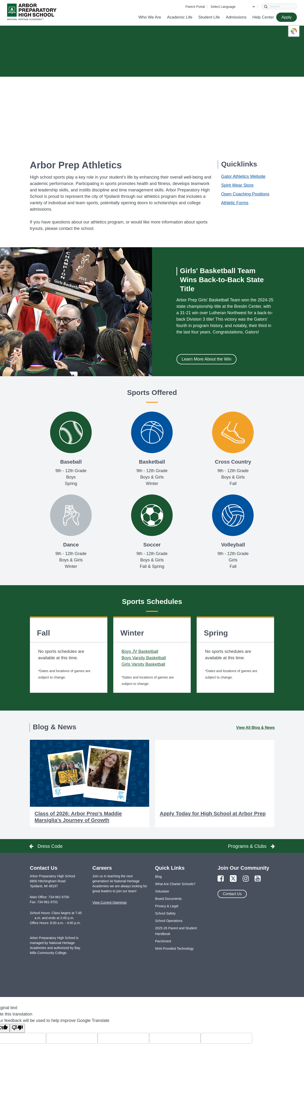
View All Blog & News (255, 728)
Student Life (209, 17)
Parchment (163, 941)
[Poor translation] (17, 1028)
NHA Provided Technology (174, 948)
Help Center (263, 17)
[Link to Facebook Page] (221, 879)
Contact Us (232, 894)
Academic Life (179, 17)
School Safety (165, 913)
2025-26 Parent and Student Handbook (176, 931)
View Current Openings (109, 902)
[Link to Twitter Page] (233, 879)
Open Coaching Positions (245, 194)
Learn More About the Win (206, 359)
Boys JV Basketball (140, 651)
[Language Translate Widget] (233, 6)
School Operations (168, 921)
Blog (158, 876)
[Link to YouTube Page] (258, 879)
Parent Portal (195, 7)
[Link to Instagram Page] (246, 879)
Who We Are (149, 17)
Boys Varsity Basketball (144, 657)
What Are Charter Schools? (175, 884)
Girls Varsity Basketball (143, 664)
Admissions (236, 17)
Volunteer (162, 891)
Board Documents (168, 899)
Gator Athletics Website (243, 176)
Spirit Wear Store (237, 185)
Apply (286, 17)
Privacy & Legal (166, 906)
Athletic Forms (234, 202)
